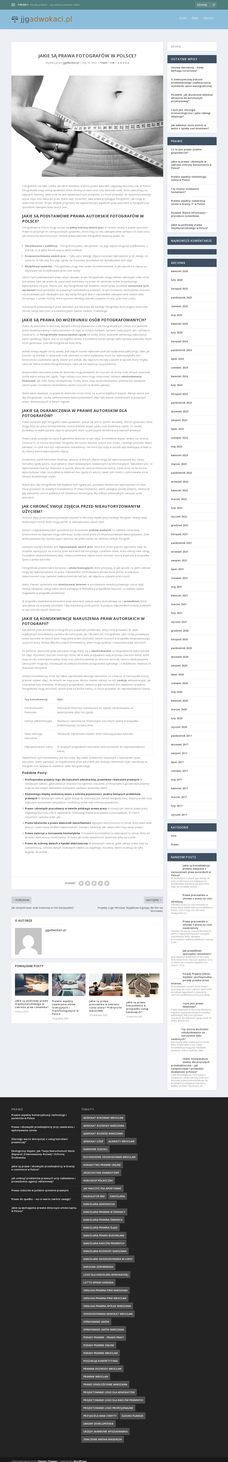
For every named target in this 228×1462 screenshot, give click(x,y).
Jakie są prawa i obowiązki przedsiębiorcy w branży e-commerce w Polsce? (43, 1164)
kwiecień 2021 (179, 592)
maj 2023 (176, 443)
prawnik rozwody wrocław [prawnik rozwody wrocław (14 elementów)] (102, 1365)
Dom (183, 21)
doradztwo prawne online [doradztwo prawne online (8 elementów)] (102, 1161)
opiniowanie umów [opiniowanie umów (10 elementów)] (96, 1318)
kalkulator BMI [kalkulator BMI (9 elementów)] (94, 1193)
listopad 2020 (179, 636)
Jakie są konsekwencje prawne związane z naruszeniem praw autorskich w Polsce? (191, 867)
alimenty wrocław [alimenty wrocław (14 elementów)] (121, 1138)
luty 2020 (176, 715)
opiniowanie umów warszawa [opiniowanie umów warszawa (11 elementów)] (103, 1326)
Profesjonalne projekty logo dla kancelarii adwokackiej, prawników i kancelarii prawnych (82, 776)
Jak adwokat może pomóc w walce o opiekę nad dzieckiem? (190, 123)
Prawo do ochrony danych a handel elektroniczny (56, 840)
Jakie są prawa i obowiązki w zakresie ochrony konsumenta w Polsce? (191, 161)
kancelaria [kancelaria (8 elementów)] (117, 1193)
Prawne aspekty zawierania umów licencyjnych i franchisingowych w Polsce (65, 1004)
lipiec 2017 (177, 759)
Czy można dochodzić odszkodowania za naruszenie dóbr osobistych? (189, 1031)
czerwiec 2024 (179, 364)
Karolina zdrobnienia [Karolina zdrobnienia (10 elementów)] (98, 1263)
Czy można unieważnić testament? (185, 187)
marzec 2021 (179, 601)
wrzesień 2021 (179, 548)
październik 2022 (181, 469)
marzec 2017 (179, 794)
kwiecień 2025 (179, 320)
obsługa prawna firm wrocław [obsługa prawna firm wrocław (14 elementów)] (104, 1295)
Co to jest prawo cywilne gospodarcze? (186, 148)
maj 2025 (176, 311)
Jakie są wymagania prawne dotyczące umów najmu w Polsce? (44, 1206)
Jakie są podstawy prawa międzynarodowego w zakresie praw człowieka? (31, 1001)
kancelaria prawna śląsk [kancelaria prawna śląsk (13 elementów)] (100, 1224)
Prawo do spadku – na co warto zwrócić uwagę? (41, 1196)
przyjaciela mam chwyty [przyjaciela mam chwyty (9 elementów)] (99, 1412)
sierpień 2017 (179, 750)
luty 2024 (176, 381)
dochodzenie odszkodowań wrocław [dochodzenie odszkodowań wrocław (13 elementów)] (109, 1153)
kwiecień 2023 (179, 452)
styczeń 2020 (179, 723)
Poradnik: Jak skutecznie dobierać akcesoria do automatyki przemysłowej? (192, 95)
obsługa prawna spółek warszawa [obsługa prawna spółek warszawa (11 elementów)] (107, 1302)
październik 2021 (181, 539)
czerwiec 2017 (179, 767)
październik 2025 (181, 294)
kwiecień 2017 (179, 785)
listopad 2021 (179, 531)
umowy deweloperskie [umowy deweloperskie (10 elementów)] (98, 1420)
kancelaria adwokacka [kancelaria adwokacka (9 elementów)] (99, 1201)
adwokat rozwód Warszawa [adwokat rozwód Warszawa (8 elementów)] (103, 1130)
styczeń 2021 (179, 618)
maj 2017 (176, 776)
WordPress (80, 1458)
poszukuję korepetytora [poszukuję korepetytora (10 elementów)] (100, 1357)
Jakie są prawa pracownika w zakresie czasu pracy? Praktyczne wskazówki (105, 1002)
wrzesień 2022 (179, 478)
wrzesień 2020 (179, 653)
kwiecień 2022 (179, 487)
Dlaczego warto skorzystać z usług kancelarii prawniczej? (39, 1137)
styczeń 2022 (179, 513)
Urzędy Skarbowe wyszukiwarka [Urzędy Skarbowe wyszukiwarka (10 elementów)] (105, 1428)
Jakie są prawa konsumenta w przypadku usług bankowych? (137, 1004)
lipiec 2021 (177, 566)
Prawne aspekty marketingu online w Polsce (188, 175)
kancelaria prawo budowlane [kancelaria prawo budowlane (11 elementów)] (103, 1232)
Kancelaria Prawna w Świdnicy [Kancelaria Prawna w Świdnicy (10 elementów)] (104, 1208)
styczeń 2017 (179, 811)
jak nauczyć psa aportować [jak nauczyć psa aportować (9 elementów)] (102, 1185)
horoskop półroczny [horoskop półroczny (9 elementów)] (98, 1177)
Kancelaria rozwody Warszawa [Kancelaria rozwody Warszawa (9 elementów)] (104, 1248)
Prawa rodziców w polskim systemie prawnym (40, 1187)
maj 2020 (176, 688)
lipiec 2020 (177, 671)
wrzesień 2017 (179, 741)
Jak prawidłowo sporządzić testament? (197, 949)
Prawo (208, 21)
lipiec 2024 (177, 355)
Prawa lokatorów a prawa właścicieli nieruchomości (58, 819)
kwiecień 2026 (179, 268)
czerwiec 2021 (179, 574)
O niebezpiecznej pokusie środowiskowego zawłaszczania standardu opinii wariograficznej (191, 79)
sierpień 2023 (179, 417)
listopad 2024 (179, 338)
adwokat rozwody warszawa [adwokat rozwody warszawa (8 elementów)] (103, 1122)
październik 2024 (181, 347)
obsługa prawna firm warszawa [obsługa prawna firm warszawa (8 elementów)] (105, 1287)
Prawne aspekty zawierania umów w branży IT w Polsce (188, 199)
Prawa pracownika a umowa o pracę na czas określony (191, 895)
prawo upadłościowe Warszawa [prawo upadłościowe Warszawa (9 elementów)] (105, 1381)
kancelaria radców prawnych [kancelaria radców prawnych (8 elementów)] (103, 1240)
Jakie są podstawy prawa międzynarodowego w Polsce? (189, 223)
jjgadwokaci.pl (71, 59)
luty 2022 (176, 504)
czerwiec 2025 (179, 303)
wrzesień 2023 (179, 408)
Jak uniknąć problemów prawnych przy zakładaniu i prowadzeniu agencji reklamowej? (43, 1176)
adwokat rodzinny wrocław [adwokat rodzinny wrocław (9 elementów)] (103, 1114)
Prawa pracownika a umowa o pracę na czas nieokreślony (197, 921)
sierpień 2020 (179, 662)
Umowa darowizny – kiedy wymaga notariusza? (187, 66)
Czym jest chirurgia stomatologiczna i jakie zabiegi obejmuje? (190, 110)
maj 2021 (176, 583)
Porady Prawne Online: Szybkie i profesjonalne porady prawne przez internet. (191, 975)
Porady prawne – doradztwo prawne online (55, 4)
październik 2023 (181, 399)
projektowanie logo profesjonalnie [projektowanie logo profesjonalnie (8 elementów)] (108, 1404)
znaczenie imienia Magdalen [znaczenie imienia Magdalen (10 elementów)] (102, 1436)
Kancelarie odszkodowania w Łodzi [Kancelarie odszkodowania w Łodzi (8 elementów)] (107, 1255)
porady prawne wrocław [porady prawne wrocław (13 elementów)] (100, 1350)
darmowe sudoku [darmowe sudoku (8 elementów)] (95, 1146)
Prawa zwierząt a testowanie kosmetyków (52, 830)
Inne (195, 21)
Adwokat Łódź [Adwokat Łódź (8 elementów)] (93, 1138)
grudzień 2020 (179, 627)
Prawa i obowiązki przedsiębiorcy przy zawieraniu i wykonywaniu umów (43, 1125)
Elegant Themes (47, 1458)
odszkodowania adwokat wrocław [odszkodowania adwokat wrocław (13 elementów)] (108, 1310)
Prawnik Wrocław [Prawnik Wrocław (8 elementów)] (95, 1373)
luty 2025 (176, 329)
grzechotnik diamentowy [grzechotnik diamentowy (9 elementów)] (101, 1169)
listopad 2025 (179, 285)
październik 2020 (181, 645)
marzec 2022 (179, 496)
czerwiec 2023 (179, 434)
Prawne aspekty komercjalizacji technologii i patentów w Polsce (39, 1113)
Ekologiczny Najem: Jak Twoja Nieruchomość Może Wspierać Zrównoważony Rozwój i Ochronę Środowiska (43, 1151)
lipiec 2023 (177, 425)
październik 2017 (181, 732)
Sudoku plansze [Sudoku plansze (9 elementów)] (132, 1412)
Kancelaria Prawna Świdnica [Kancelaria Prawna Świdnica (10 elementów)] (102, 1216)
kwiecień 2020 (179, 697)
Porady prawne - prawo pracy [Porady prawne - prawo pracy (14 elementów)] (103, 1334)
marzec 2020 (179, 706)
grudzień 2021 (179, 522)
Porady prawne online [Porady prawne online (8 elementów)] (98, 1342)
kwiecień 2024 (179, 373)
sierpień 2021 (179, 557)
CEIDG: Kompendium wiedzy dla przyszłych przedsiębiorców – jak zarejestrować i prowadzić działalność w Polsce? (190, 1062)
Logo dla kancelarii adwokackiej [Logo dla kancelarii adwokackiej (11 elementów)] (105, 1271)
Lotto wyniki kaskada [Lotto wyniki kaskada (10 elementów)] (98, 1279)
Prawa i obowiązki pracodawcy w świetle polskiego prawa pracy (66, 805)
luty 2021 (176, 609)
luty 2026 (176, 276)
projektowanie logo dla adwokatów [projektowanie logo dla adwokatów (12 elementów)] (109, 1389)
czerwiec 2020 (179, 680)
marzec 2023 (179, 460)
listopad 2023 (179, 390)
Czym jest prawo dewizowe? (193, 1001)
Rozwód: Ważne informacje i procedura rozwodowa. (188, 211)
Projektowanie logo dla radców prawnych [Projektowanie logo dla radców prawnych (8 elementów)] (113, 1397)
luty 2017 (176, 802)
